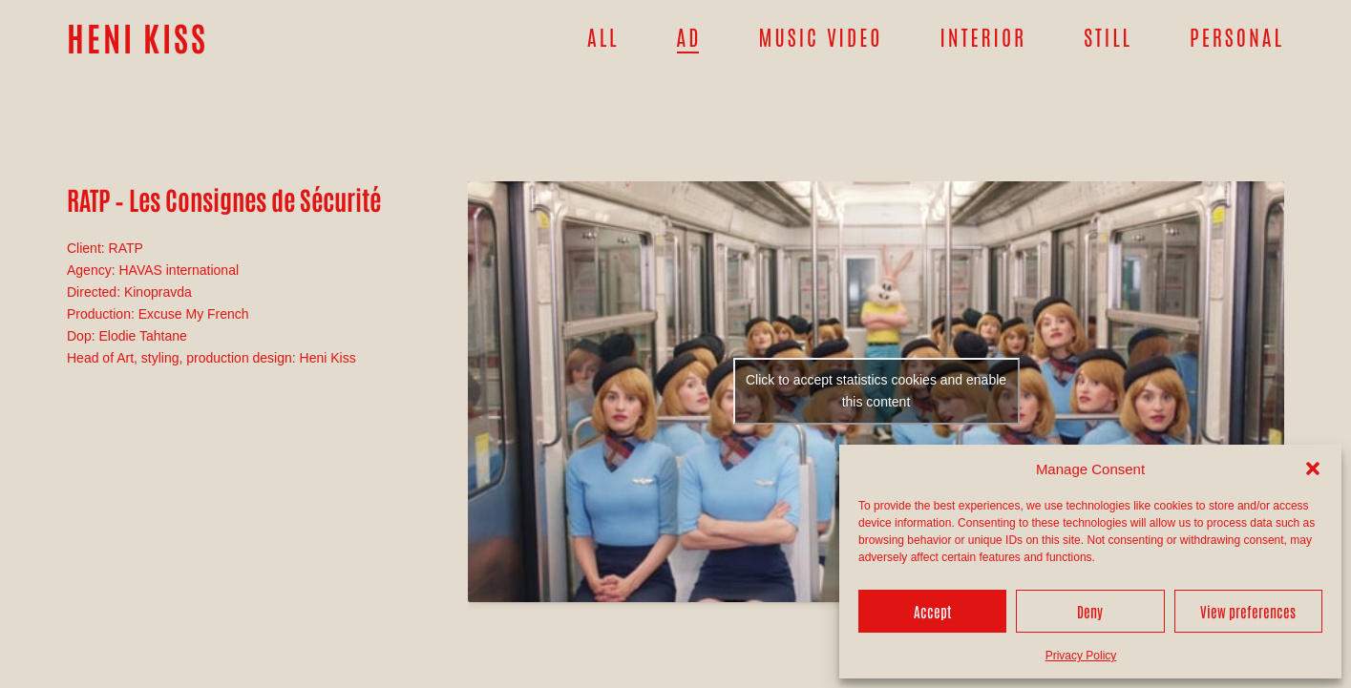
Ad (689, 36)
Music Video (821, 36)
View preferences (1248, 611)
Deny (1090, 611)
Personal (1237, 36)
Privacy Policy (1081, 655)
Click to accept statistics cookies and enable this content (876, 390)
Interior (982, 36)
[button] (1312, 468)
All (603, 36)
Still (1108, 36)
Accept (932, 611)
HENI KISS (137, 36)
